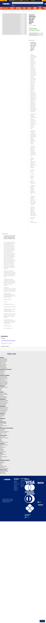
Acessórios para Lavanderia (4, 378)
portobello (33, 5)
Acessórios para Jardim (3, 423)
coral (42, 5)
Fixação (1, 463)
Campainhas (1, 450)
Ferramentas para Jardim (3, 401)
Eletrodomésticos (2, 462)
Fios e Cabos (1, 395)
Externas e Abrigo (2, 436)
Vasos (1, 389)
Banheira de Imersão (3, 473)
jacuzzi (25, 5)
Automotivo (1, 461)
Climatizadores (2, 370)
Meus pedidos (16, 484)
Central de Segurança (3, 451)
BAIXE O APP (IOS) (23, 486)
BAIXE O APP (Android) (22, 485)
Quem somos (23, 480)
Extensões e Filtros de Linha (4, 394)
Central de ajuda (17, 483)
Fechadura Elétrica (2, 447)
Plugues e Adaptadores (3, 396)
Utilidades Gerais (2, 467)
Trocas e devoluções (16, 490)
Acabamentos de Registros (26, 10)
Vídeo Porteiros (2, 449)
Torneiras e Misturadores (3, 358)
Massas (1, 455)
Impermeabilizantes (3, 454)
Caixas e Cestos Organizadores (4, 468)
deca (16, 5)
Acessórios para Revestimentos (4, 431)
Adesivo (1, 388)
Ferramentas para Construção (4, 402)
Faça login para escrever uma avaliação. (8, 340)
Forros (1, 390)
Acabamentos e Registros (14, 10)
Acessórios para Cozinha (3, 377)
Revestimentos (2, 430)
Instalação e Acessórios (3, 364)
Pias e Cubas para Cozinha (3, 381)
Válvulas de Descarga (3, 366)
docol (19, 5)
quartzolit (29, 5)
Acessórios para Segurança (3, 444)
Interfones (1, 448)
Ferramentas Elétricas (3, 411)
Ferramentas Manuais (3, 405)
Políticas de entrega (16, 486)
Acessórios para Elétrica (3, 393)
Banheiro (5, 10)
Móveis (1, 426)
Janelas (1, 438)
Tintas (1, 457)
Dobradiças (1, 441)
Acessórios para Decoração (4, 387)
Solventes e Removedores (3, 456)
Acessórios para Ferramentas (4, 400)
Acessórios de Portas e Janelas (4, 437)
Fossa (1, 417)
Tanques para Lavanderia (3, 382)
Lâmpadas (1, 420)
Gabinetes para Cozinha (3, 384)
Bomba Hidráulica (2, 414)
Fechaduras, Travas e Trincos (4, 442)
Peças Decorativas (2, 429)
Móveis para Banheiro (3, 365)
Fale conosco (23, 483)
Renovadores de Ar (2, 371)
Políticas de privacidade (16, 488)
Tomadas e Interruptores (3, 397)
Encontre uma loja (23, 482)
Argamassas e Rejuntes (3, 432)
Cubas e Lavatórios (2, 363)
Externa (1, 419)
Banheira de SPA (2, 472)
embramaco (38, 5)
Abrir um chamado (15, 481)
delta (22, 5)
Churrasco (1, 424)
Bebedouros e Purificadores (4, 383)
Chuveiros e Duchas (3, 362)
